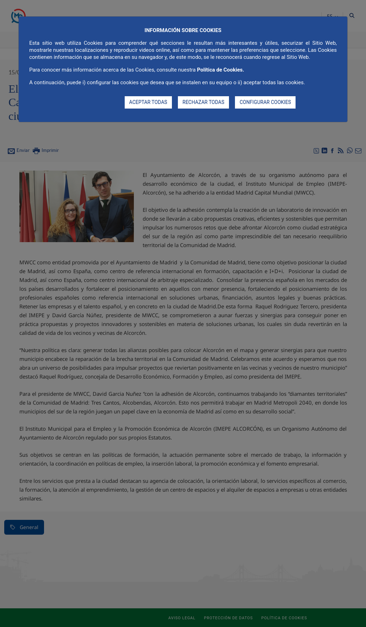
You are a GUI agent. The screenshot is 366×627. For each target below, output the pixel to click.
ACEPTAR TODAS (148, 102)
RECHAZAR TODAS (203, 102)
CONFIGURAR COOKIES (265, 102)
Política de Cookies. (220, 70)
